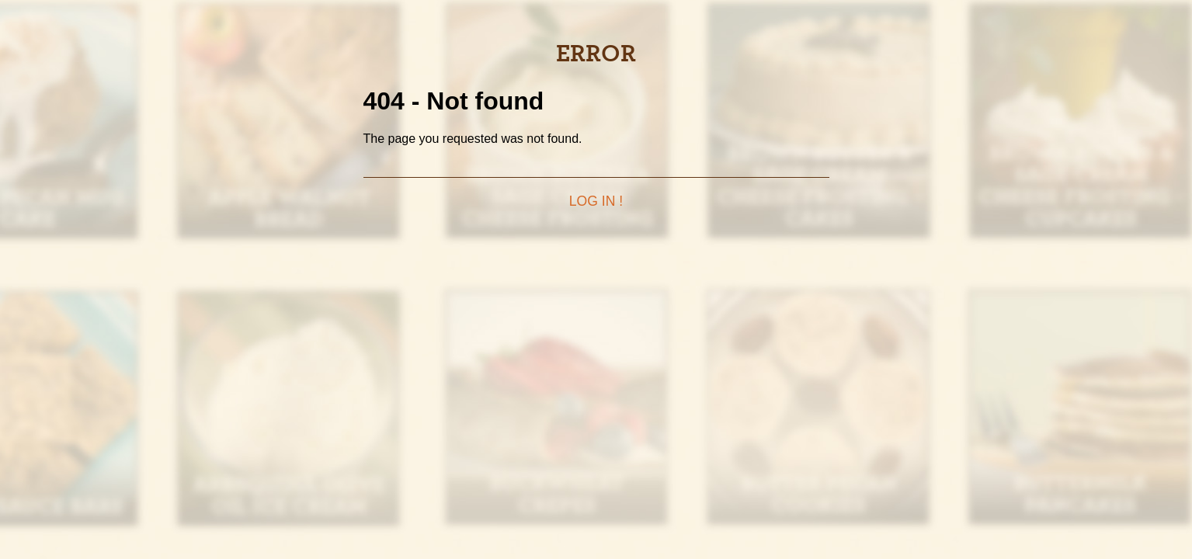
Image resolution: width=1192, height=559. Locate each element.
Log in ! (596, 201)
